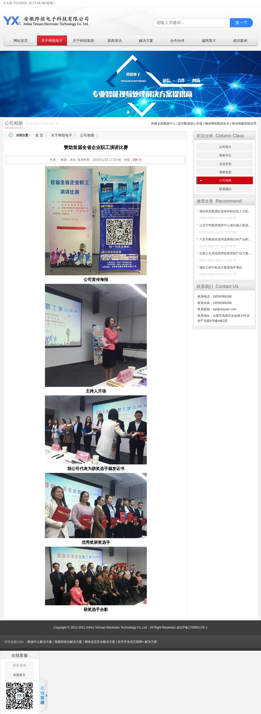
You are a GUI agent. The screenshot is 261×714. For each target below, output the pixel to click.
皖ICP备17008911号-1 (192, 627)
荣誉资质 (225, 172)
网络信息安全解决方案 (100, 642)
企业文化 (225, 164)
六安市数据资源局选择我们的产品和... (225, 239)
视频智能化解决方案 (68, 642)
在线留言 (19, 675)
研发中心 (225, 155)
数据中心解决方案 (40, 642)
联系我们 (225, 189)
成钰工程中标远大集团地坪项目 (220, 267)
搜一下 (241, 22)
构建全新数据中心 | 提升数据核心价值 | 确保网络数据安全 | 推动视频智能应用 (203, 123)
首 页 (39, 135)
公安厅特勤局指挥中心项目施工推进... (225, 225)
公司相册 (87, 135)
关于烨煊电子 (61, 135)
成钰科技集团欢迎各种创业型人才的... (225, 211)
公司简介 (225, 147)
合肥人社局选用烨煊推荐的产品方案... (225, 253)
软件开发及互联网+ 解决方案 (137, 642)
